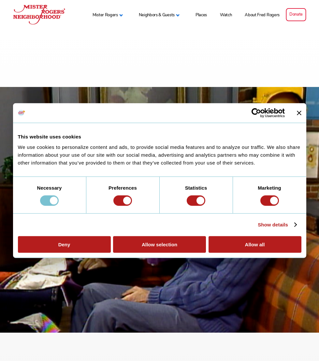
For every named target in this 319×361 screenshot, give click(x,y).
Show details (273, 224)
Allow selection (159, 244)
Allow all (255, 244)
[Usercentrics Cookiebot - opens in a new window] (256, 113)
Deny (64, 244)
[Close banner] (299, 113)
